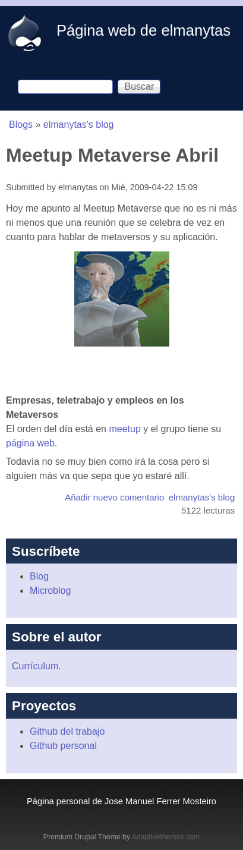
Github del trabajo (67, 731)
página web (30, 443)
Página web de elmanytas (143, 30)
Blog (39, 576)
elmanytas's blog (78, 124)
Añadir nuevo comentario (114, 497)
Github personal (63, 746)
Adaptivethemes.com (166, 837)
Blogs (21, 124)
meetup (124, 429)
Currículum (35, 666)
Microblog (50, 590)
